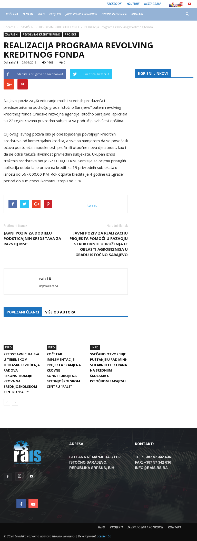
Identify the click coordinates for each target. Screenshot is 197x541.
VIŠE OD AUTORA (60, 312)
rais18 (13, 62)
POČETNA (12, 14)
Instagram (152, 4)
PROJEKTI (55, 14)
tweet (92, 205)
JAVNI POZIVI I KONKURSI (81, 14)
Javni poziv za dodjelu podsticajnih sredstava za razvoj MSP (32, 238)
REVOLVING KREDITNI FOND (41, 34)
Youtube (132, 4)
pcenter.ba (104, 536)
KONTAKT (137, 14)
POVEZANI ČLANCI (23, 312)
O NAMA (28, 14)
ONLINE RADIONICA (114, 14)
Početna (9, 27)
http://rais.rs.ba (48, 285)
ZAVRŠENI (11, 34)
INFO (41, 14)
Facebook (114, 4)
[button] (187, 14)
